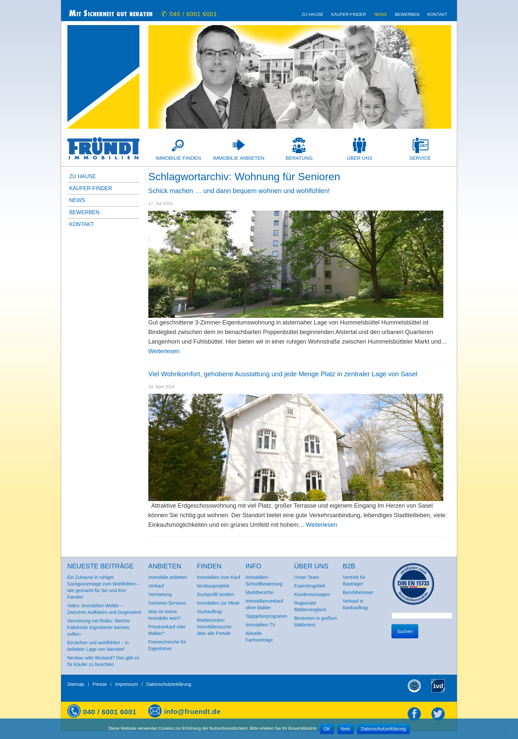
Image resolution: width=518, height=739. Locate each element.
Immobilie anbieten (239, 158)
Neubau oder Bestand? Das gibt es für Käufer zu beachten (103, 661)
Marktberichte (259, 592)
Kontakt (437, 14)
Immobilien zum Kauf (218, 577)
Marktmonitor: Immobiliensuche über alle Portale (214, 627)
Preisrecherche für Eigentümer (167, 645)
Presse (99, 684)
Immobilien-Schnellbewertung (263, 581)
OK (326, 728)
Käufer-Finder (348, 14)
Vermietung (160, 594)
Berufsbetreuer (358, 592)
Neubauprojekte (213, 585)
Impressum (126, 684)
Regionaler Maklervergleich (310, 606)
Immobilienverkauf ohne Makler (264, 604)
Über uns (360, 158)
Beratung (299, 158)
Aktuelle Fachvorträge (259, 637)
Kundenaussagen (312, 594)
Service (420, 158)
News (380, 14)
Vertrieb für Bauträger (354, 581)
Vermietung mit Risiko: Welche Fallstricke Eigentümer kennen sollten (98, 627)
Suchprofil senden (215, 594)
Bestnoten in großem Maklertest (315, 621)
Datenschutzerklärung (168, 684)
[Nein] (509, 728)
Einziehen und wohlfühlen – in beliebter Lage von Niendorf (98, 646)
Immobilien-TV (260, 624)
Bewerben (407, 14)
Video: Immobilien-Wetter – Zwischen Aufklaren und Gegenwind (104, 609)
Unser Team (306, 577)
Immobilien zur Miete (218, 603)
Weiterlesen (164, 351)
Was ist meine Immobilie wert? (164, 615)
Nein (346, 728)
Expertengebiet (309, 585)
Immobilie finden (178, 158)
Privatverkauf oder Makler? (167, 630)
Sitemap (75, 684)
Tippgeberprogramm (266, 616)
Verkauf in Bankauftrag (355, 604)
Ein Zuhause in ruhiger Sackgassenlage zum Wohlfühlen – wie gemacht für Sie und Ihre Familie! (103, 587)
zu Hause (312, 14)
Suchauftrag (209, 611)
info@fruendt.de (192, 711)
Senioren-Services (167, 603)
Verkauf (156, 585)
